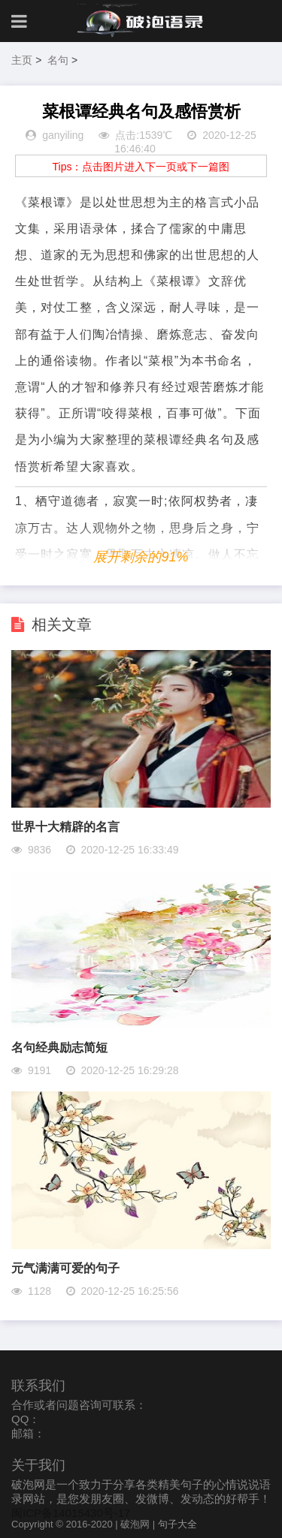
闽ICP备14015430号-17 (70, 1512)
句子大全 (177, 1524)
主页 (21, 60)
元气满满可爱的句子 (65, 1268)
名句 (57, 60)
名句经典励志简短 (59, 1047)
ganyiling (62, 135)
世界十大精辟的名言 (65, 826)
